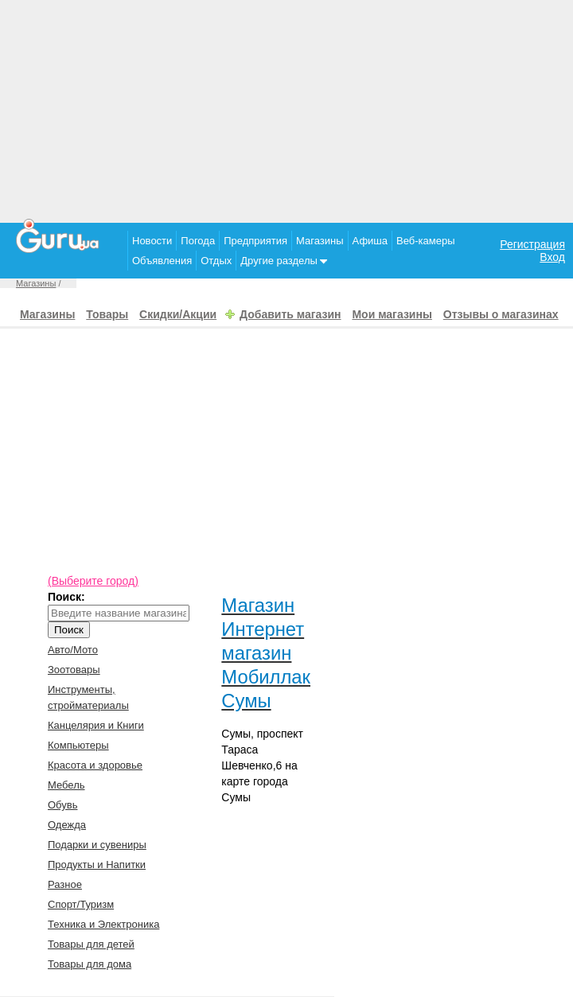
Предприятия (255, 241)
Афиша (370, 241)
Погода (198, 241)
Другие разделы (283, 261)
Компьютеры (78, 745)
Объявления (162, 261)
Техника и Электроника (103, 924)
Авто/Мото (73, 650)
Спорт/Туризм (81, 904)
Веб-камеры (425, 241)
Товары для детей (91, 944)
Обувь (62, 805)
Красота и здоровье (95, 765)
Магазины (320, 241)
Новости (152, 241)
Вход (552, 257)
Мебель (66, 785)
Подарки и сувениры (97, 845)
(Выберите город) (93, 580)
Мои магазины (391, 314)
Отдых (216, 261)
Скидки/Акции (177, 314)
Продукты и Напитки (97, 864)
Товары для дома (89, 964)
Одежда (67, 825)
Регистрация (532, 244)
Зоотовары (74, 670)
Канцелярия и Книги (96, 725)
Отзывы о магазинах (501, 314)
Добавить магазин (290, 314)
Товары (107, 314)
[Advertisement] (286, 111)
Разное (65, 884)
